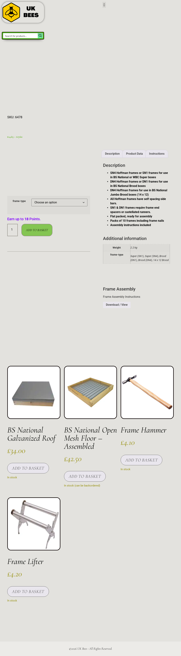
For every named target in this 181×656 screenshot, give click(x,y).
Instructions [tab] (156, 153)
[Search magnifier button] (40, 35)
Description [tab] (112, 153)
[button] (104, 5)
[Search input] (20, 35)
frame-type (19, 201)
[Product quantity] (12, 230)
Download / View (117, 304)
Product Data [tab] (134, 153)
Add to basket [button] (28, 468)
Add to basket (37, 230)
